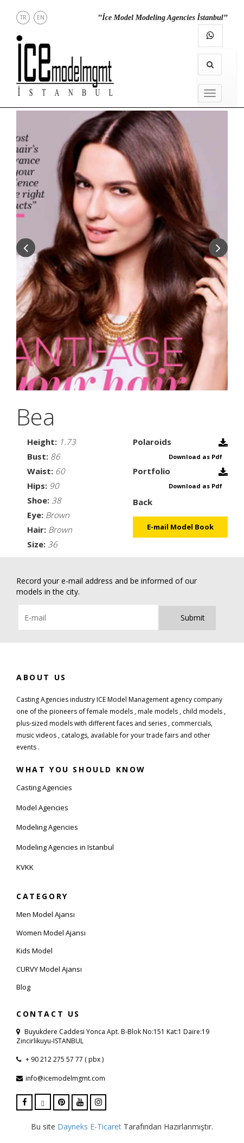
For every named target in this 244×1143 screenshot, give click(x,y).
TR (23, 17)
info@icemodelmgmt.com (65, 1078)
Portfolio (151, 471)
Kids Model (34, 950)
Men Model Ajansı (45, 914)
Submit (193, 617)
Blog (23, 987)
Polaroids (152, 441)
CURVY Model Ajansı (49, 969)
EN (40, 17)
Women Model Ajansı (51, 933)
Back (142, 501)
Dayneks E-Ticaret (89, 1126)
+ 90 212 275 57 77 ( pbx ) (64, 1059)
